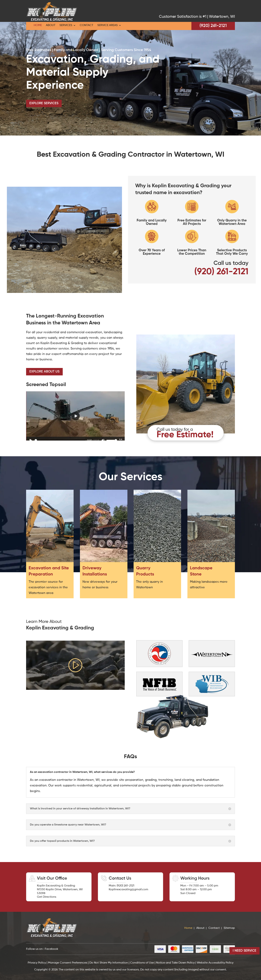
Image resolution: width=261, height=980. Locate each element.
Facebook (51, 949)
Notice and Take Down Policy (175, 962)
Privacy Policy (37, 962)
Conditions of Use (142, 962)
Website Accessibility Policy (215, 962)
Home (38, 25)
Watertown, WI (222, 17)
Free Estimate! (185, 435)
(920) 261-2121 (213, 26)
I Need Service (244, 950)
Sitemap (229, 928)
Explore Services (43, 103)
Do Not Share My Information (108, 962)
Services (65, 25)
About (50, 25)
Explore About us (44, 371)
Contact (86, 25)
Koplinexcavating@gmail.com (128, 889)
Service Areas (107, 25)
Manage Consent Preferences (67, 962)
